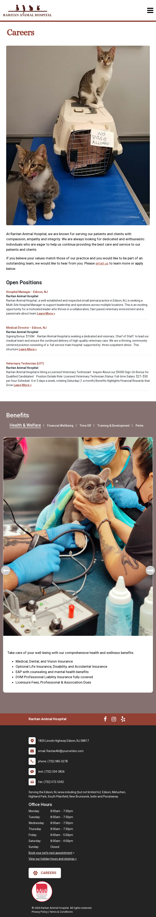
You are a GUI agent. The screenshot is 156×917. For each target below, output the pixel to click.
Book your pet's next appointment (50, 852)
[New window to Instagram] (113, 720)
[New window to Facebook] (105, 720)
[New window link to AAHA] (43, 891)
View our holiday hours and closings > (53, 858)
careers (44, 873)
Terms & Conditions (61, 911)
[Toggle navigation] (150, 10)
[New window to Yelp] (123, 720)
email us (101, 263)
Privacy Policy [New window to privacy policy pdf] (40, 911)
